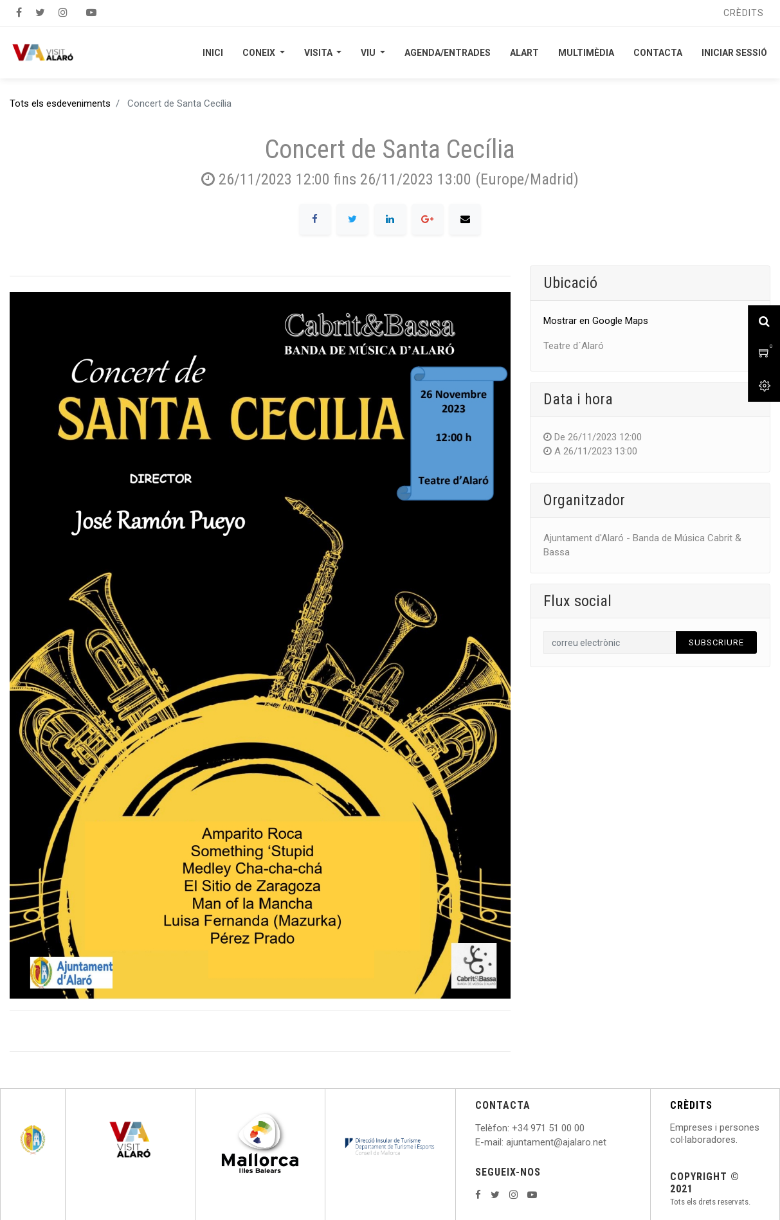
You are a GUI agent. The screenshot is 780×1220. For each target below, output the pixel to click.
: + (512, 1128)
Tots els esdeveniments (60, 103)
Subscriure (716, 642)
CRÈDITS (691, 1105)
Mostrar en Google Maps (595, 321)
